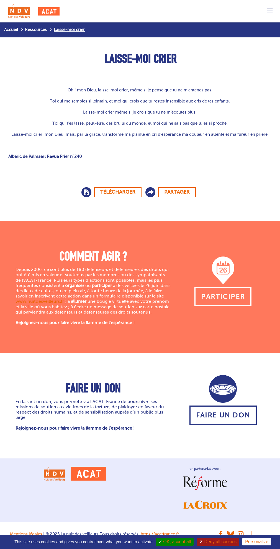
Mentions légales (26, 534)
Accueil (11, 29)
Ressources (36, 29)
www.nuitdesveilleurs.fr (40, 301)
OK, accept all (174, 541)
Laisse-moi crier (69, 29)
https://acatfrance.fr (160, 534)
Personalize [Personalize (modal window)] (256, 541)
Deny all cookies (218, 541)
